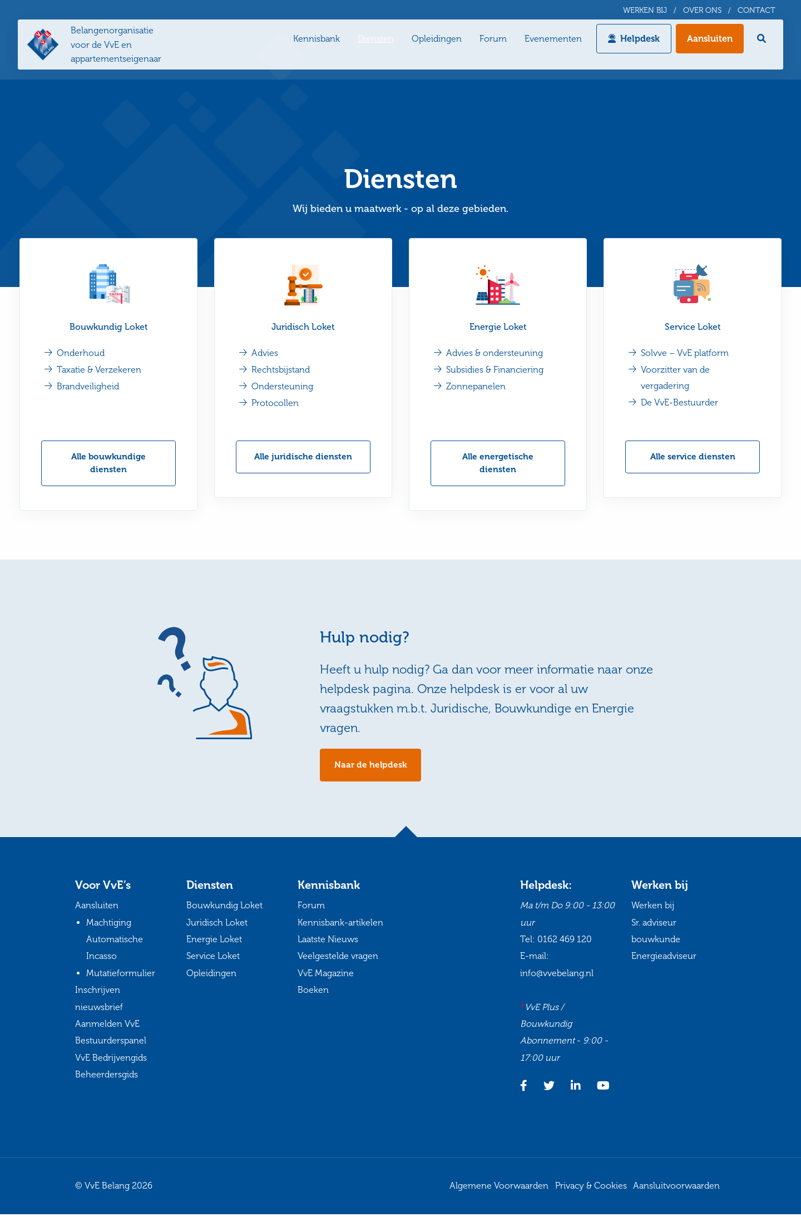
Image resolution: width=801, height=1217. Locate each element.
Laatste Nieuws (328, 942)
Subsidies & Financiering (496, 370)
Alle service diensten (693, 457)
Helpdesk (637, 41)
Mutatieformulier (120, 976)
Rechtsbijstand (282, 370)
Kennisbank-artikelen (340, 925)
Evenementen (551, 41)
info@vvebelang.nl (557, 976)
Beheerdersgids (106, 1077)
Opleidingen (434, 41)
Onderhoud (82, 353)
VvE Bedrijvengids (111, 1060)
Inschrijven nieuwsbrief (99, 1001)
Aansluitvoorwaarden (676, 1188)
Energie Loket (498, 327)
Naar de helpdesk (371, 767)
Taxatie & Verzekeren (100, 370)
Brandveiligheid (89, 387)
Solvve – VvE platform (686, 353)
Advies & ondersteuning (495, 353)
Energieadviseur (663, 958)
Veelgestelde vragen (338, 958)
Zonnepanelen (477, 387)
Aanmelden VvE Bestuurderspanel (110, 1034)
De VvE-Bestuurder (680, 403)
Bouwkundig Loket (109, 327)
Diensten (373, 41)
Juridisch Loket (303, 327)
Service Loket (693, 327)
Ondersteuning (283, 387)
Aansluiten (707, 41)
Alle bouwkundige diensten (108, 464)
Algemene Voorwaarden (498, 1188)
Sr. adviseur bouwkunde (655, 933)
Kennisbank (314, 41)
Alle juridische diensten (303, 457)
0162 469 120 (564, 942)
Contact (756, 10)
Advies (266, 353)
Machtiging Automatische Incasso (114, 942)
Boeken (313, 992)
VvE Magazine (326, 976)
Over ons (702, 10)
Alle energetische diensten (498, 464)
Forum (491, 41)
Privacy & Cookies (591, 1188)
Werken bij (645, 10)
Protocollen (276, 403)
